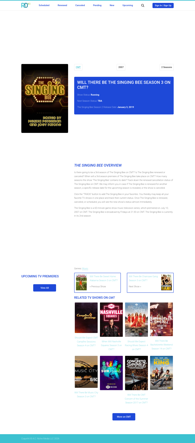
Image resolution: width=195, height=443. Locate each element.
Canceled (80, 5)
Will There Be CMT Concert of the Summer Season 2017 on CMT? (136, 398)
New (112, 5)
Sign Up (167, 5)
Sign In (158, 5)
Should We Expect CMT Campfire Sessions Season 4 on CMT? (86, 341)
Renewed (62, 5)
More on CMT (124, 416)
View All (45, 287)
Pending (97, 5)
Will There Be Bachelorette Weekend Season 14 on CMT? (162, 345)
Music (85, 268)
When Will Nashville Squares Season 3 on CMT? (111, 345)
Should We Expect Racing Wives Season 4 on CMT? (136, 345)
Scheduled (44, 5)
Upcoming (127, 5)
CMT (78, 67)
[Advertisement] (97, 35)
